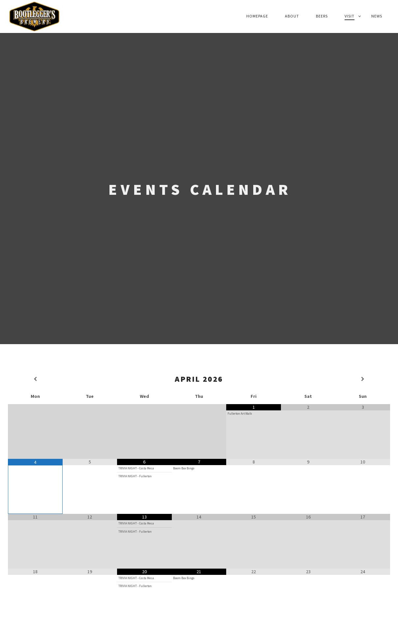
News (376, 16)
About (292, 16)
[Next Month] (362, 379)
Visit (349, 16)
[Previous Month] (35, 379)
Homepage (257, 16)
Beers (322, 16)
